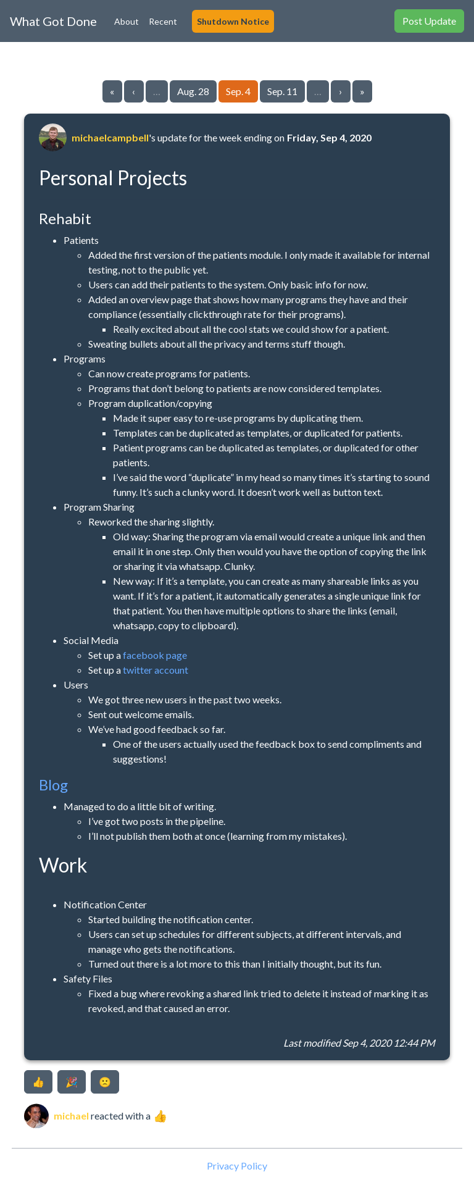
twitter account (155, 670)
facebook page (155, 655)
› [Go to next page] (340, 91)
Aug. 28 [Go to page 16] (193, 91)
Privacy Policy (237, 1165)
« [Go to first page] (112, 91)
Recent (163, 21)
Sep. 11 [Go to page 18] (282, 91)
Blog (53, 784)
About (126, 21)
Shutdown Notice (233, 21)
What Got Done (53, 21)
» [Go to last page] (362, 91)
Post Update (429, 21)
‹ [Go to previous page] (133, 91)
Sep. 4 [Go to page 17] (238, 91)
